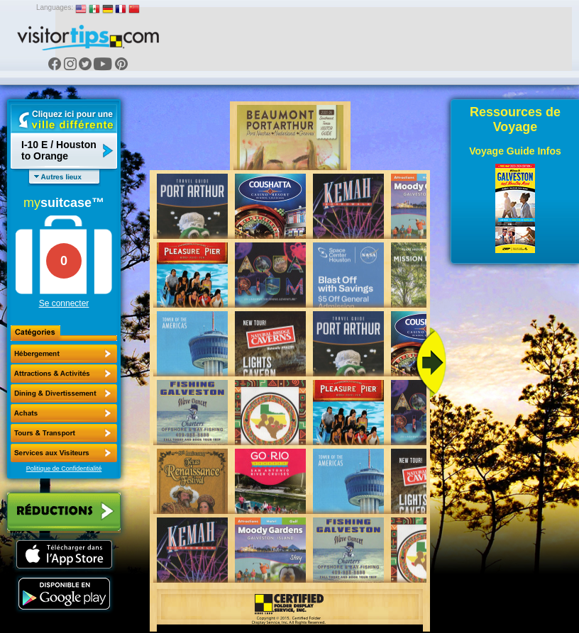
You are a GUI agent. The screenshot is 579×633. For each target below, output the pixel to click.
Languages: (54, 7)
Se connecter (64, 303)
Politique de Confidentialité (64, 468)
